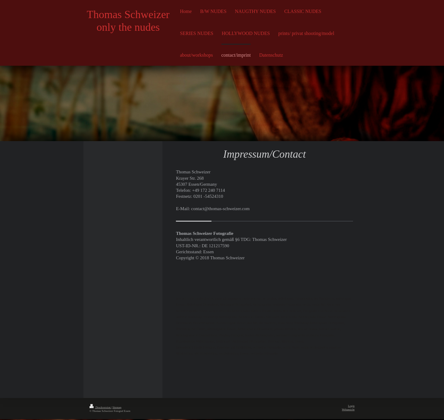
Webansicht (348, 410)
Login (351, 406)
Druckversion (100, 408)
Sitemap (116, 408)
